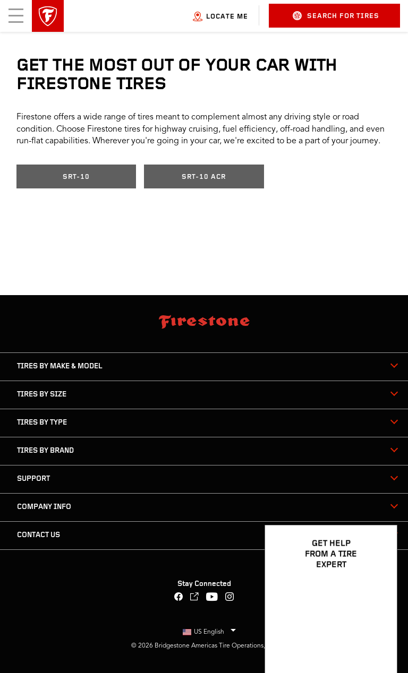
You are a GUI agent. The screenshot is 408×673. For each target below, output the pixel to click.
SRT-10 (76, 177)
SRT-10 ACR (204, 177)
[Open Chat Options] (377, 634)
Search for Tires (336, 15)
